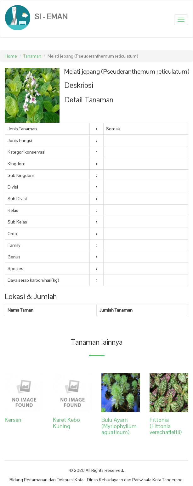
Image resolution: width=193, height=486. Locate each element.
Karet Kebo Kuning (66, 423)
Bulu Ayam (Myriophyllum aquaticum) (119, 426)
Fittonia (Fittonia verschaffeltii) (166, 426)
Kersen (13, 419)
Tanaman (32, 56)
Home (11, 56)
